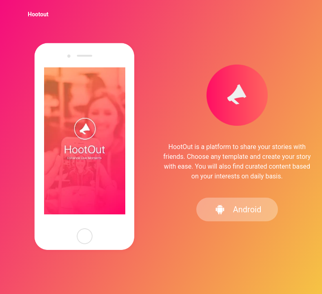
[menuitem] (38, 14)
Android (238, 209)
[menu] (161, 14)
